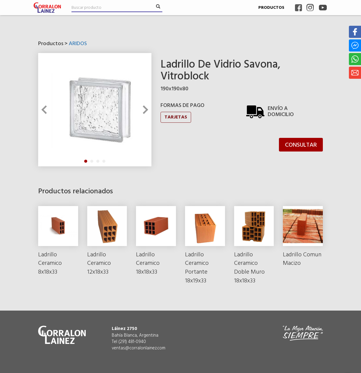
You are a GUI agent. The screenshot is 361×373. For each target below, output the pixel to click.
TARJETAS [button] (175, 117)
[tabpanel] (94, 109)
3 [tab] (97, 161)
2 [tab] (91, 161)
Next (144, 109)
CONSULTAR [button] (301, 145)
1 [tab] (85, 161)
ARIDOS (78, 43)
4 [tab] (103, 161)
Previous (45, 109)
